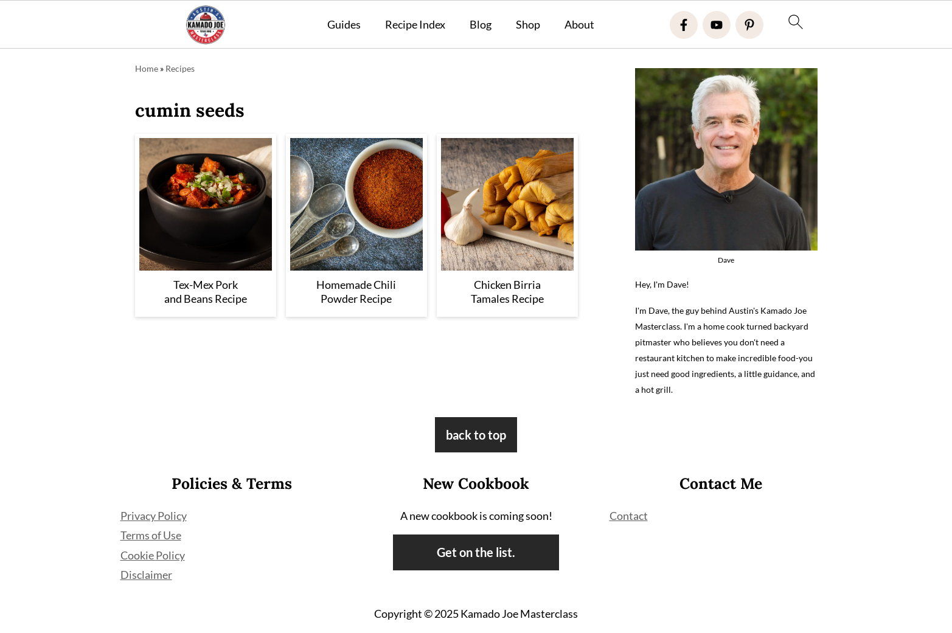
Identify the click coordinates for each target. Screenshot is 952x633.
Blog (481, 24)
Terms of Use (150, 535)
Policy (170, 555)
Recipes (180, 68)
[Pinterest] (749, 25)
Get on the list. (476, 552)
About (579, 24)
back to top (476, 434)
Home (146, 68)
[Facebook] (684, 25)
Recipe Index (415, 24)
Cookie (138, 555)
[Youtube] (717, 25)
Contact (629, 515)
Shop (528, 24)
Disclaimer (146, 574)
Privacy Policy (153, 515)
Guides (344, 24)
